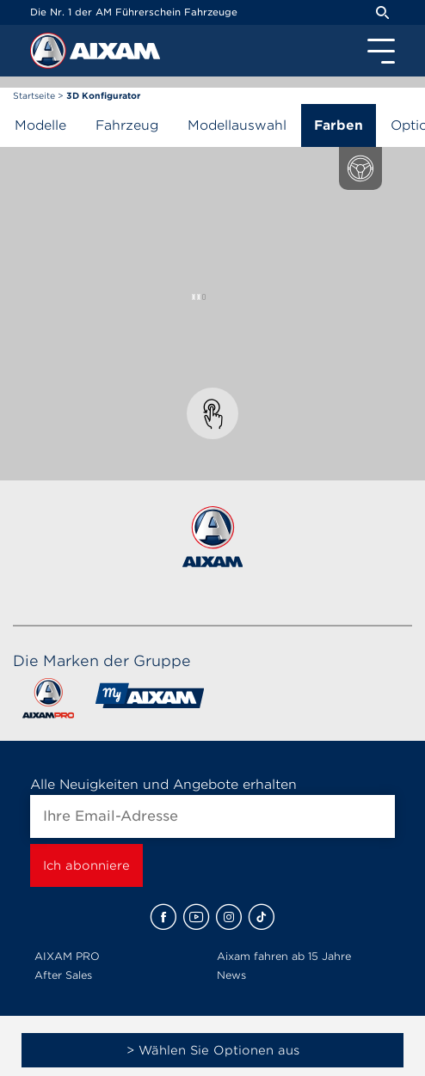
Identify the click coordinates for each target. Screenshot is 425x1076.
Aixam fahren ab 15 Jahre (284, 956)
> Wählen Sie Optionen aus (212, 1050)
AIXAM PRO (67, 956)
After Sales (63, 975)
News (231, 975)
